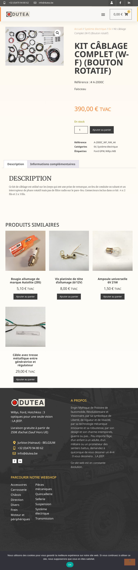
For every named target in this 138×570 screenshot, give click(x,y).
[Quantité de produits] (81, 130)
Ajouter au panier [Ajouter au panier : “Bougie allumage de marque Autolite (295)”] (25, 296)
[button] (103, 14)
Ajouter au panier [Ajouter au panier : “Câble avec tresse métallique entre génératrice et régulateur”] (25, 379)
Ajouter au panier (102, 129)
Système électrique (95, 29)
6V (110, 29)
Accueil (78, 29)
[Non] (129, 562)
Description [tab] (15, 164)
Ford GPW (99, 151)
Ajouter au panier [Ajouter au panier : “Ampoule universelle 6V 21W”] (112, 296)
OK (70, 564)
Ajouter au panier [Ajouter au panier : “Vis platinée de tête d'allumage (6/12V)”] (69, 296)
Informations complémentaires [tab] (52, 164)
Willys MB (110, 151)
